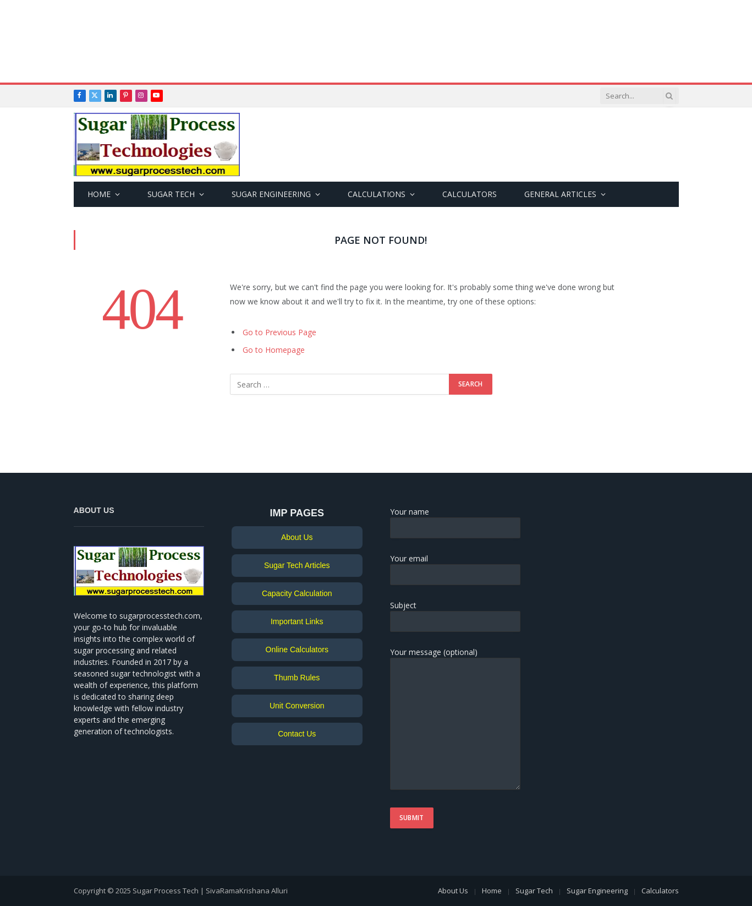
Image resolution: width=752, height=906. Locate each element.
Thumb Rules (297, 677)
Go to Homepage (274, 350)
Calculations (376, 194)
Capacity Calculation (297, 593)
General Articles (560, 194)
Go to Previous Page (279, 332)
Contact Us (297, 733)
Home (99, 194)
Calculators (469, 194)
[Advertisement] (376, 41)
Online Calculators (297, 649)
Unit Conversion (297, 705)
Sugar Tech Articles (297, 565)
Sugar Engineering (271, 194)
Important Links (297, 621)
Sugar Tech (171, 194)
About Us (297, 537)
